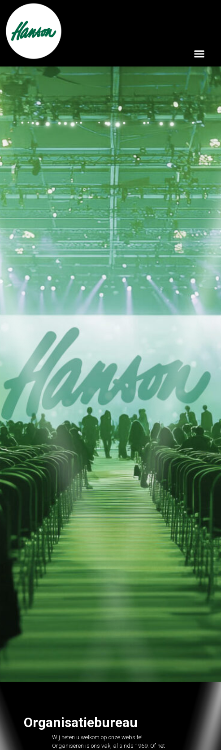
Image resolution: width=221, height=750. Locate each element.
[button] (199, 53)
